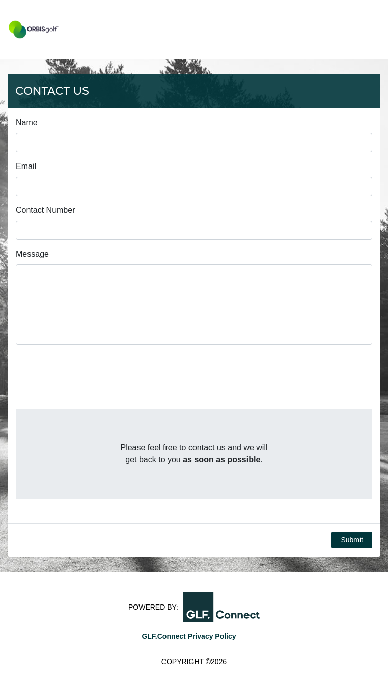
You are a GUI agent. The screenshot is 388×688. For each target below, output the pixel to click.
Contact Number (45, 210)
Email (26, 166)
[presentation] (93, 381)
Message (32, 254)
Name (27, 122)
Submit (352, 540)
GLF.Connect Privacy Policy (189, 636)
